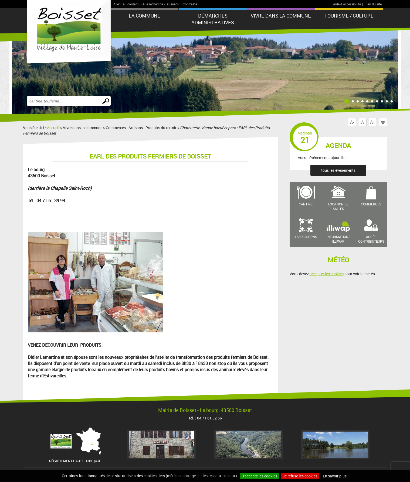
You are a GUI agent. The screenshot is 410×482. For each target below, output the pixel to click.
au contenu (131, 4)
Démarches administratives (212, 19)
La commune (144, 15)
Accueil (53, 127)
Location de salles (338, 206)
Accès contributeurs (371, 239)
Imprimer (384, 122)
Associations (305, 237)
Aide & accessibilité (347, 4)
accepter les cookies (327, 273)
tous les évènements (338, 170)
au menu (173, 4)
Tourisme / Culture (349, 15)
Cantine (306, 204)
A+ (372, 122)
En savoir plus (335, 475)
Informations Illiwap (338, 239)
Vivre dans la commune (281, 15)
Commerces (371, 204)
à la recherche (153, 4)
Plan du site (373, 4)
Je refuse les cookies (300, 475)
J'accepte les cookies (259, 475)
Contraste (190, 4)
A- (352, 122)
